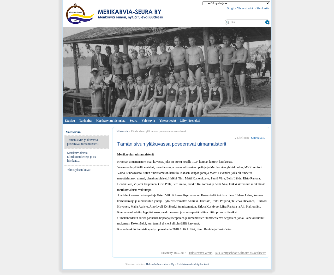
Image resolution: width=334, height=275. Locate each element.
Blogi (230, 8)
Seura (134, 120)
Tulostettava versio (200, 253)
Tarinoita (85, 120)
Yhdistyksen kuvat (79, 170)
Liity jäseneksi (190, 120)
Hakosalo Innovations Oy (160, 264)
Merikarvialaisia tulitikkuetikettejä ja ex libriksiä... (81, 156)
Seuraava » (258, 138)
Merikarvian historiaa (111, 120)
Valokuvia (148, 120)
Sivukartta (263, 8)
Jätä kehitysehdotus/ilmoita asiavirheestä (240, 253)
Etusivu (70, 120)
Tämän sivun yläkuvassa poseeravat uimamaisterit (82, 142)
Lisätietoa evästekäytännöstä (193, 264)
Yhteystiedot (245, 8)
